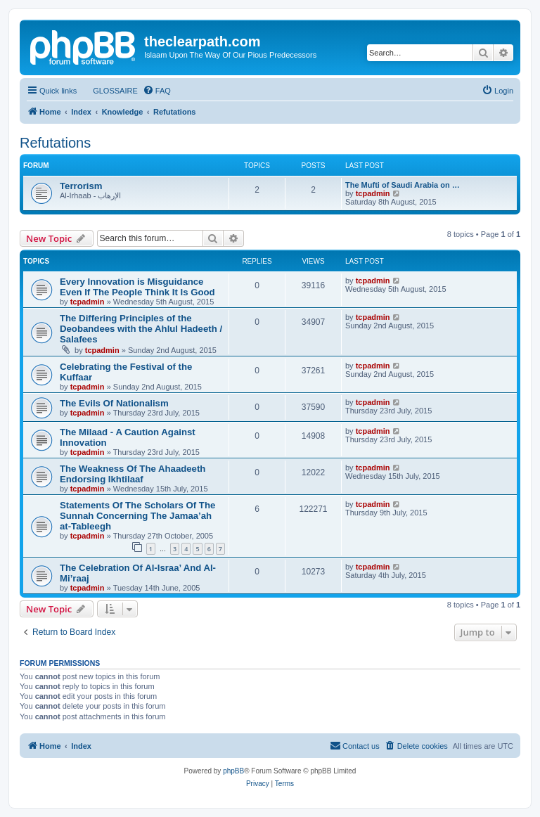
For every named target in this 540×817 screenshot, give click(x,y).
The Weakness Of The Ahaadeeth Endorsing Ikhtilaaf (132, 473)
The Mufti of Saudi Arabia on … (402, 185)
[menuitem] (109, 90)
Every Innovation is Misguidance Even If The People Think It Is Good (137, 286)
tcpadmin (373, 193)
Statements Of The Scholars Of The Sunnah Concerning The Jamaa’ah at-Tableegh (137, 516)
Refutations (55, 142)
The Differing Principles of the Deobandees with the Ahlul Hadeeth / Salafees (141, 329)
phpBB (233, 771)
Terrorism (81, 186)
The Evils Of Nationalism (114, 403)
